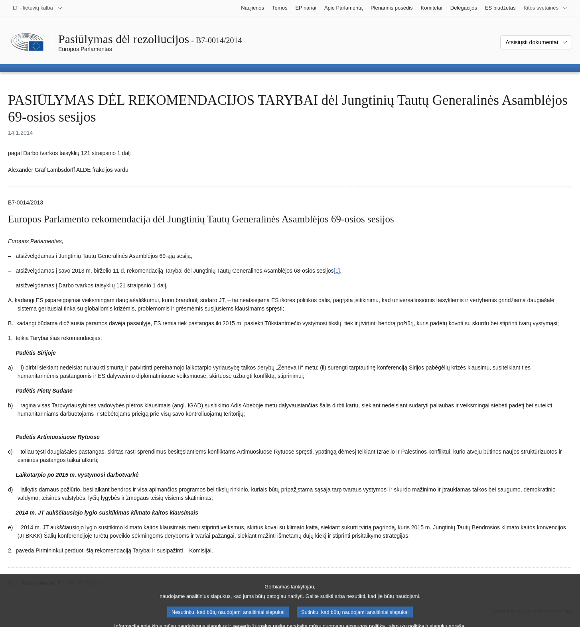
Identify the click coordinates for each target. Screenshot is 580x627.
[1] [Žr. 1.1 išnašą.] (337, 270)
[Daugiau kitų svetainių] (546, 8)
